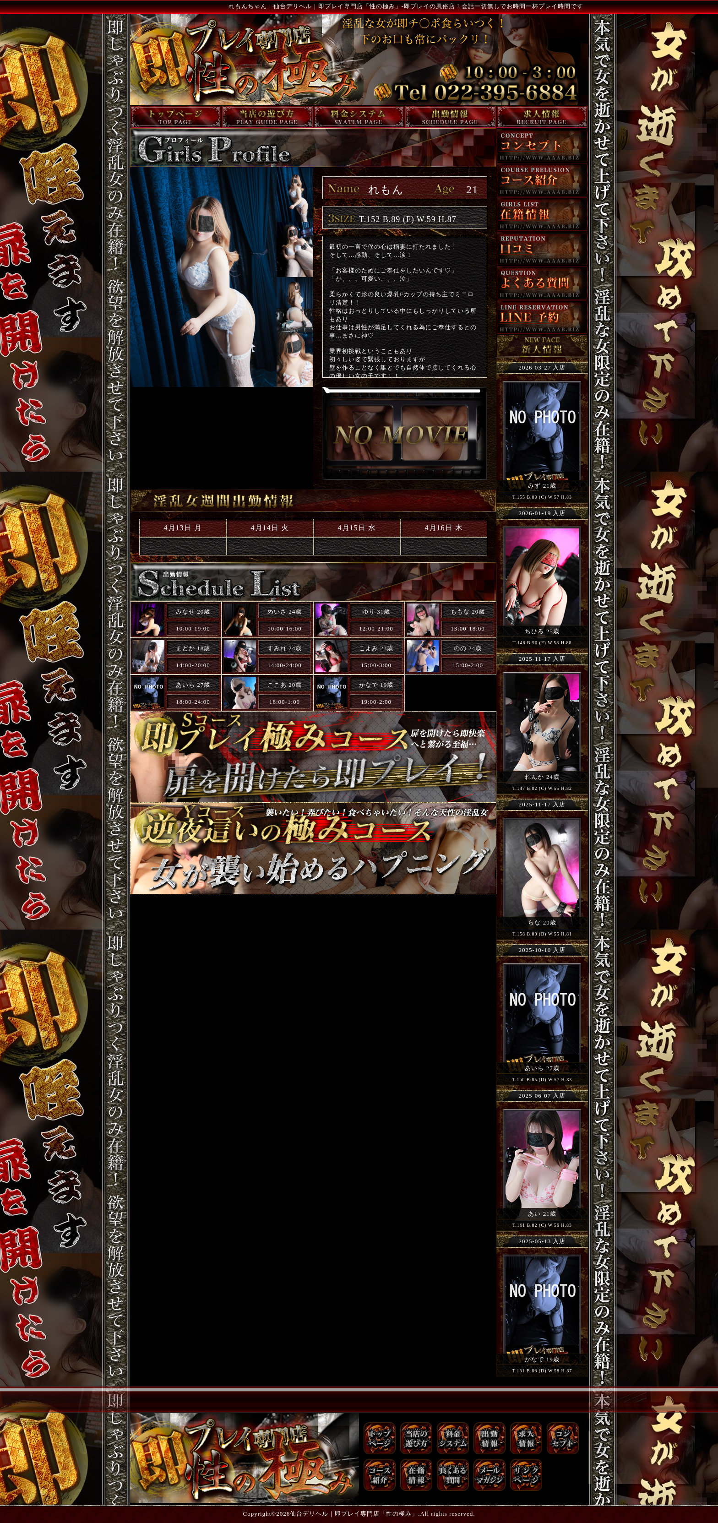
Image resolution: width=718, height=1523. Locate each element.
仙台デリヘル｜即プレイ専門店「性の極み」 (354, 1513)
